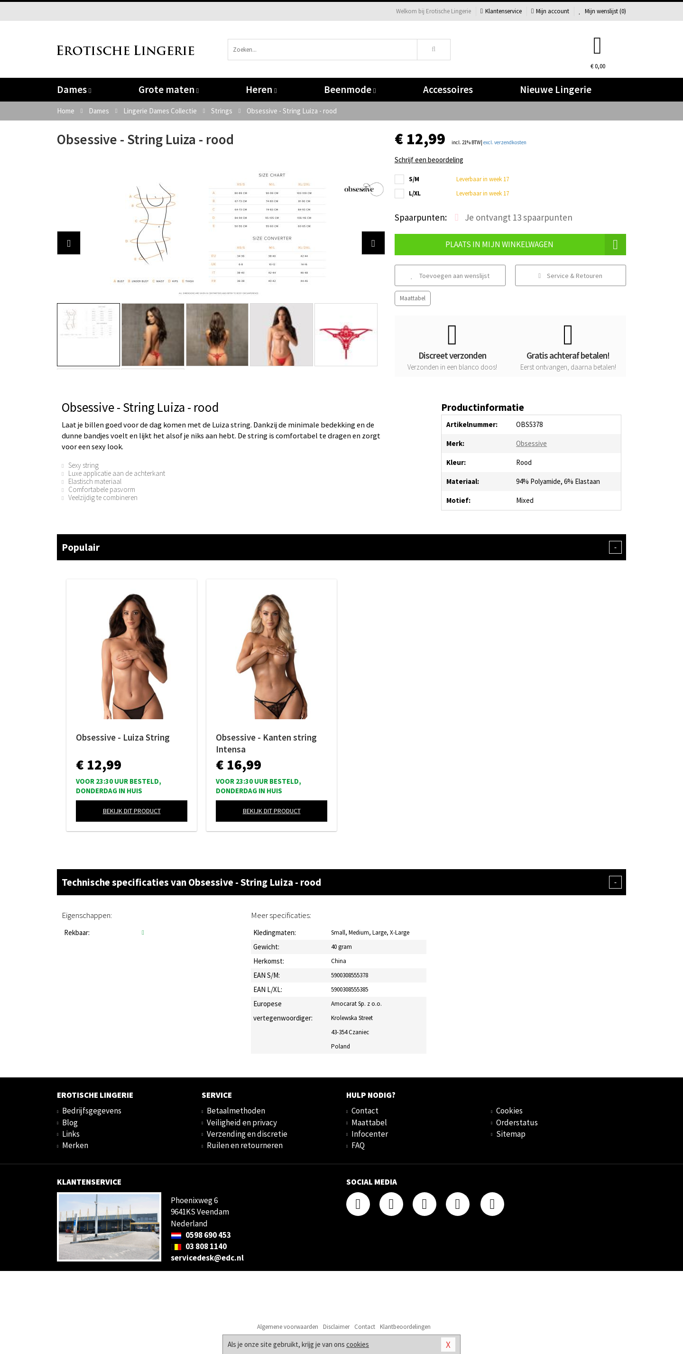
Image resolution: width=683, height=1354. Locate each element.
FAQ (358, 1145)
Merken (75, 1145)
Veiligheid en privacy (242, 1122)
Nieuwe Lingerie (555, 89)
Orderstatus (517, 1122)
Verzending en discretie (247, 1134)
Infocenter (369, 1134)
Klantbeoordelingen (405, 1327)
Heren (261, 89)
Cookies (509, 1110)
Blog (70, 1122)
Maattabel (412, 298)
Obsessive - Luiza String (123, 737)
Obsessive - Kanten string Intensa (266, 743)
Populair (341, 547)
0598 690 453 (201, 1235)
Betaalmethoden (236, 1110)
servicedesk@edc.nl (207, 1257)
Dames (74, 89)
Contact (364, 1110)
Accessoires (448, 89)
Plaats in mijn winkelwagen (535, 244)
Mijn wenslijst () (602, 11)
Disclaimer (336, 1327)
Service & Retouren (570, 275)
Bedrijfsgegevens (91, 1110)
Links (71, 1134)
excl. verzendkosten (504, 142)
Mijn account (550, 11)
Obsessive (531, 443)
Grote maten (168, 89)
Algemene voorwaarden (287, 1327)
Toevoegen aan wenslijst (450, 275)
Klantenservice (501, 11)
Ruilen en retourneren (245, 1145)
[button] (69, 243)
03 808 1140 (199, 1246)
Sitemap (511, 1134)
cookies (357, 1344)
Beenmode (350, 89)
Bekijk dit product (132, 811)
